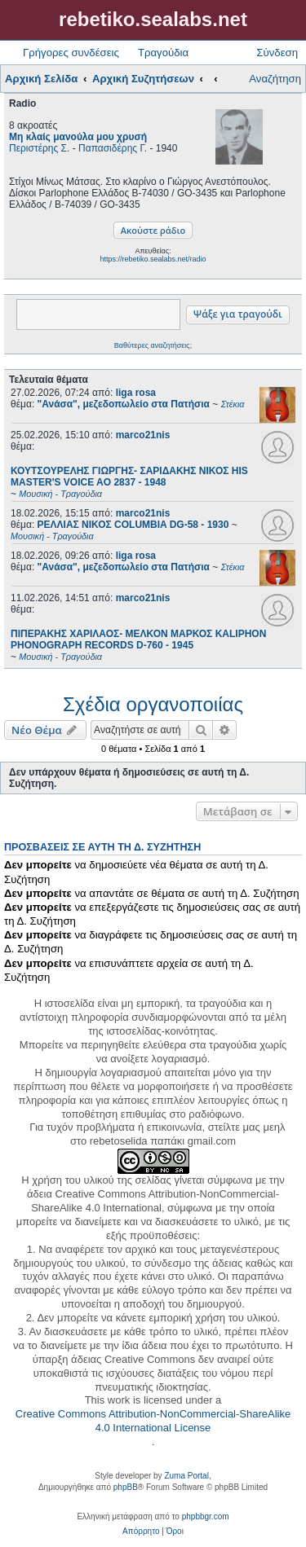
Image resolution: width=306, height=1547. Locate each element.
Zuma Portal (186, 1475)
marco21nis (143, 435)
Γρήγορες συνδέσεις (71, 52)
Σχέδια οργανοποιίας (153, 704)
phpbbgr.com (205, 1516)
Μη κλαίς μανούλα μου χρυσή (78, 137)
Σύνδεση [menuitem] (277, 52)
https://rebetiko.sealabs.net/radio (153, 259)
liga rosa (136, 392)
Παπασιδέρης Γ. (112, 148)
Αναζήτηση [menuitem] (275, 79)
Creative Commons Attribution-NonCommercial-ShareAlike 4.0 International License (153, 1421)
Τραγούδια (163, 52)
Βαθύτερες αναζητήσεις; (153, 345)
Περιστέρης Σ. (39, 148)
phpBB (125, 1487)
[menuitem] (140, 1531)
